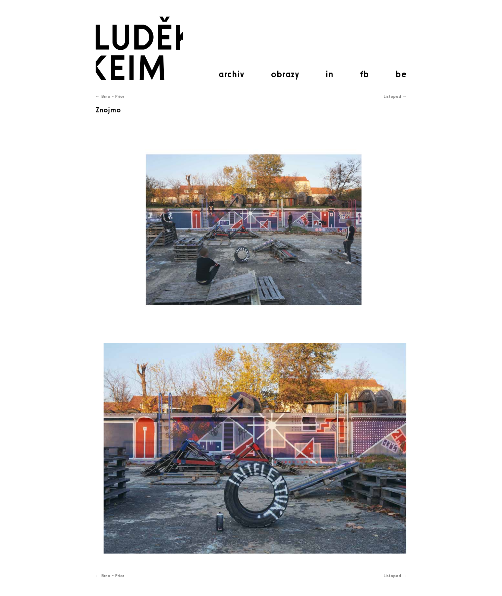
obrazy (285, 74)
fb (364, 74)
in (330, 74)
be (401, 74)
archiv (231, 74)
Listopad (395, 96)
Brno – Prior (110, 96)
